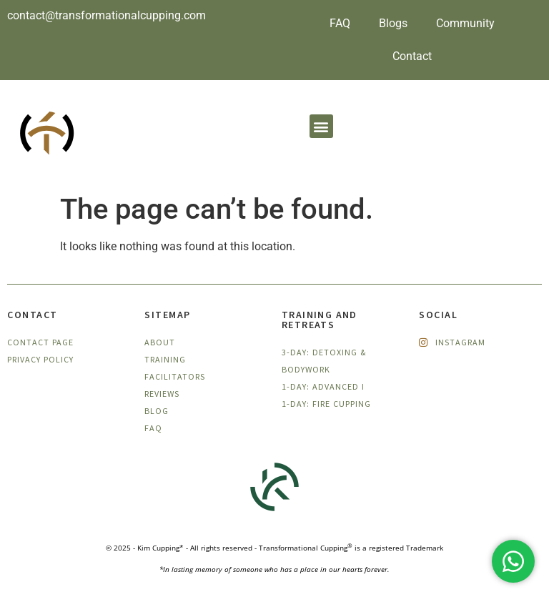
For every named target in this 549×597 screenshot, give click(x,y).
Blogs (393, 23)
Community (465, 23)
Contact (412, 56)
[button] (321, 126)
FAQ (340, 23)
